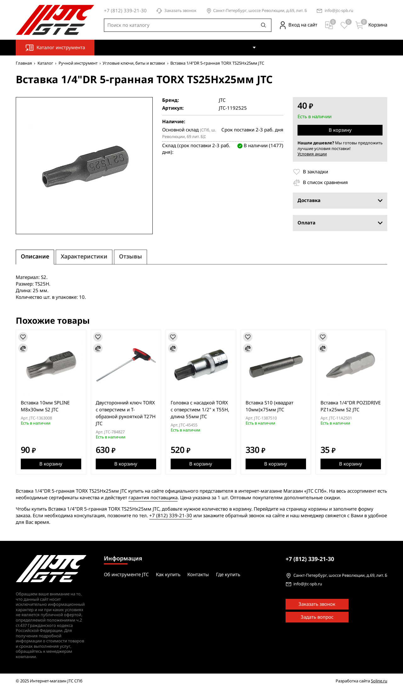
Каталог (45, 63)
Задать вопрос (317, 617)
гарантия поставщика (153, 497)
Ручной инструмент (78, 63)
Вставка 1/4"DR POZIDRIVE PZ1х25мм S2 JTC (352, 406)
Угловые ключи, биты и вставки (134, 63)
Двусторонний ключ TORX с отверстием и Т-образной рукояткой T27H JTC (126, 413)
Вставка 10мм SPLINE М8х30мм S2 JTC (45, 406)
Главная (24, 63)
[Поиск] (263, 25)
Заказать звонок (176, 11)
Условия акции (312, 154)
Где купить (308, 47)
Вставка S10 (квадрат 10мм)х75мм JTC (270, 406)
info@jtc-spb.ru (339, 11)
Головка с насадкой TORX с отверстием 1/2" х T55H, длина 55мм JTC (200, 409)
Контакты (275, 47)
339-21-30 (310, 559)
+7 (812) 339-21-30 (170, 515)
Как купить (237, 47)
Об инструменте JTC (193, 47)
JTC (222, 100)
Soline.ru (379, 681)
